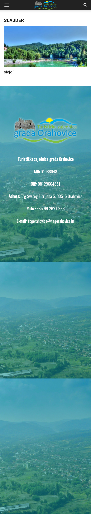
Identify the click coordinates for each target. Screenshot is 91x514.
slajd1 (9, 72)
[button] (6, 5)
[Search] (85, 5)
